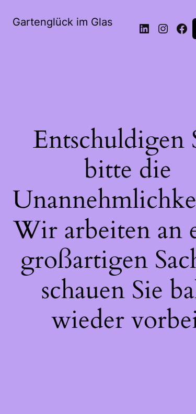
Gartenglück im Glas (62, 22)
